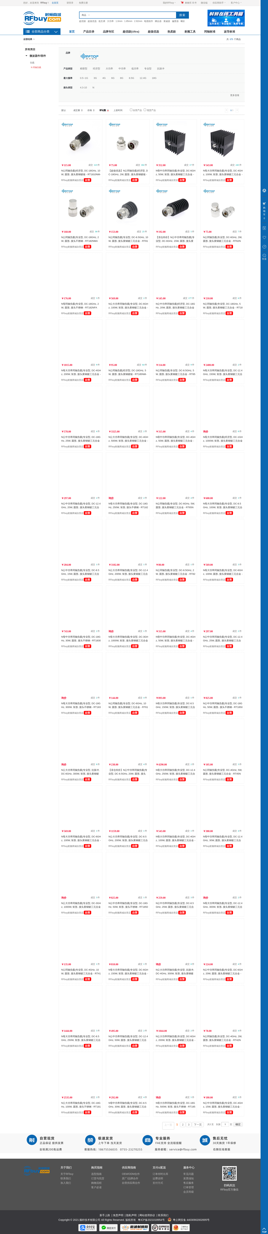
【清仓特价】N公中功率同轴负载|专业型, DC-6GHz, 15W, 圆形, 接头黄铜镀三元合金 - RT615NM (175, 241)
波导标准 (229, 31)
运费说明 (158, 1178)
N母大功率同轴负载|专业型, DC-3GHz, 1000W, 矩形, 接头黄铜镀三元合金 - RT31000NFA (128, 640)
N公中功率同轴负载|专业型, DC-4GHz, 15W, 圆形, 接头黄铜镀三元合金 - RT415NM (223, 1107)
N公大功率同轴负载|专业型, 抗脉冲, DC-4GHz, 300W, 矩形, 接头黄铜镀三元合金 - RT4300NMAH (175, 973)
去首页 (55, 2)
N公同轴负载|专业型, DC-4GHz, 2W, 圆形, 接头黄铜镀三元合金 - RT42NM (222, 1040)
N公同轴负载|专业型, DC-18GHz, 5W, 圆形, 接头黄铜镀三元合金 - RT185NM (223, 307)
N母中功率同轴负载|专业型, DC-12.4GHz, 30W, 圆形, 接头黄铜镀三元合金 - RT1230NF (222, 840)
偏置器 (175, 21)
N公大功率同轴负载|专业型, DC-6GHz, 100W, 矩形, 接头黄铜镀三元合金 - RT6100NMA (128, 307)
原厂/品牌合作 (130, 1178)
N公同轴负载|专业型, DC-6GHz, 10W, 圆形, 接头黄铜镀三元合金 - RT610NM (128, 707)
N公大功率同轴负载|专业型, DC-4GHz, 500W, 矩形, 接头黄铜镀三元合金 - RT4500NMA (128, 441)
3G (95, 78)
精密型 (83, 68)
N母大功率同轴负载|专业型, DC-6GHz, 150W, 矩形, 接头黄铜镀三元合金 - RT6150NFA (128, 973)
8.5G (131, 78)
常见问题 (188, 1173)
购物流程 (96, 1182)
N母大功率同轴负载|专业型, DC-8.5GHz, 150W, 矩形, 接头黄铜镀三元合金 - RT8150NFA (175, 707)
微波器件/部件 (38, 55)
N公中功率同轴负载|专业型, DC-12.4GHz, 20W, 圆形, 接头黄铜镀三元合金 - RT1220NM (80, 507)
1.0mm (119, 21)
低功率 (135, 68)
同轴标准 (209, 31)
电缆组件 (148, 21)
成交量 (76, 110)
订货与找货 (97, 1178)
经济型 (96, 68)
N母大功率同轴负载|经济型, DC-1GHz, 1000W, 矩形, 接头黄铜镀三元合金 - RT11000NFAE (223, 441)
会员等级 (188, 1191)
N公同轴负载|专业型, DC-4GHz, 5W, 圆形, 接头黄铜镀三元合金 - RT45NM (222, 774)
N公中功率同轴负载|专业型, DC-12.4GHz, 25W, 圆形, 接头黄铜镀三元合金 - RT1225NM (222, 640)
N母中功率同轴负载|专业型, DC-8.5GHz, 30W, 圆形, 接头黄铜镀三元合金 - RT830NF (127, 1107)
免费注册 (83, 2)
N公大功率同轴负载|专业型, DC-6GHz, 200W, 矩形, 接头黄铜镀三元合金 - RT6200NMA (175, 1040)
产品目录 (88, 31)
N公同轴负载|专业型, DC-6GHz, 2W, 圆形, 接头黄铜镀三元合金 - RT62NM (222, 241)
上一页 (168, 1124)
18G (154, 78)
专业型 (147, 68)
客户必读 (96, 1187)
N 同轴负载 (36, 67)
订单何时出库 (160, 1173)
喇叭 (183, 21)
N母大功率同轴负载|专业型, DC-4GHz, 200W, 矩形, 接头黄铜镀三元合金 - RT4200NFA (81, 374)
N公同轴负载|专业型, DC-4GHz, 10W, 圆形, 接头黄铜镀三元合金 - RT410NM (81, 973)
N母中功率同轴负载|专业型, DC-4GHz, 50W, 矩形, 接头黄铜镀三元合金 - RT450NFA (175, 640)
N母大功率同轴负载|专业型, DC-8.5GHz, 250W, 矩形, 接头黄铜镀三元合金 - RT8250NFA (80, 1040)
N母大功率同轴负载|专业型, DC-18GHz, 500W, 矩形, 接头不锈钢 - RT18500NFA (175, 1107)
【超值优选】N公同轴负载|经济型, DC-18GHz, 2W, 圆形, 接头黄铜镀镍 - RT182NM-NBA (128, 174)
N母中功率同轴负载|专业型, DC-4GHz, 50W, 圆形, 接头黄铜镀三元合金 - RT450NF (175, 441)
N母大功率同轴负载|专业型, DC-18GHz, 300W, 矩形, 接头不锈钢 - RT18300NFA (81, 707)
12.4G (143, 78)
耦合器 (158, 21)
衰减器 (166, 21)
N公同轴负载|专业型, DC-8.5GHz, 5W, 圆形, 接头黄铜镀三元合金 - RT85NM (175, 374)
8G (121, 78)
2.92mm (138, 21)
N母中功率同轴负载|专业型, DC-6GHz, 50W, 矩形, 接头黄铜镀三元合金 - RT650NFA (175, 174)
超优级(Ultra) (131, 31)
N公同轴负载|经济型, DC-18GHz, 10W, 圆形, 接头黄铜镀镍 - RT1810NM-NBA (81, 174)
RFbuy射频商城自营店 (76, 180)
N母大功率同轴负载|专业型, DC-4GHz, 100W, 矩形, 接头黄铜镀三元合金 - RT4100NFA (223, 174)
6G (112, 78)
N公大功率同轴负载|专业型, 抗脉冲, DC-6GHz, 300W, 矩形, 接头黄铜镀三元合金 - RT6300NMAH (80, 774)
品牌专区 (108, 31)
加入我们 (65, 1182)
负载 (32, 62)
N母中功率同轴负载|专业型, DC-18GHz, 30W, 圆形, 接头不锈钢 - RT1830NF (81, 640)
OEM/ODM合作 (131, 1173)
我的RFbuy (169, 2)
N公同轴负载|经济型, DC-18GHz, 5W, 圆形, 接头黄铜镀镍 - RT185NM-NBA (128, 374)
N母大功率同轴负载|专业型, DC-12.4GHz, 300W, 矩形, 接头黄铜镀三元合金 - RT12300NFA (222, 907)
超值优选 (92, 21)
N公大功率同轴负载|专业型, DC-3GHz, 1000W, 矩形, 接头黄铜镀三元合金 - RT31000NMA (81, 907)
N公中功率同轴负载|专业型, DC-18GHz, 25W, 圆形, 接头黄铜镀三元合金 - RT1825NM (80, 441)
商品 (84, 15)
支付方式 (158, 1182)
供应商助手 (219, 2)
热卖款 (172, 31)
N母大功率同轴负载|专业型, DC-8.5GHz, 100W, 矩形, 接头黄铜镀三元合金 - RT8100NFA (222, 507)
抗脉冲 (160, 68)
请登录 (70, 2)
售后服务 (188, 1182)
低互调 (101, 21)
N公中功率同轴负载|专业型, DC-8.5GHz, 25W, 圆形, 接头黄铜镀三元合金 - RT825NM (175, 907)
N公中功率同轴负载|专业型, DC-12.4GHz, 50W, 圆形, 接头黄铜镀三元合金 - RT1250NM (128, 1040)
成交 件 (94, 165)
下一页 (198, 1124)
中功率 (122, 68)
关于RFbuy (66, 1173)
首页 (72, 31)
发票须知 (188, 1178)
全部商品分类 (41, 31)
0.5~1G (84, 78)
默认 (63, 110)
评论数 (102, 110)
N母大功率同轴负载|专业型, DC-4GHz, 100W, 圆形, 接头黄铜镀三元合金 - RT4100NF (175, 840)
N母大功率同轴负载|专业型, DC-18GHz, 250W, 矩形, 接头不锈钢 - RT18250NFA (128, 507)
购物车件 (191, 2)
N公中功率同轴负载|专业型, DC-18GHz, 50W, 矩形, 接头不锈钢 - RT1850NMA (128, 907)
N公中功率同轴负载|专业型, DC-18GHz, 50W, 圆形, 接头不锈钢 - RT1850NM (223, 707)
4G (104, 78)
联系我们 (65, 1178)
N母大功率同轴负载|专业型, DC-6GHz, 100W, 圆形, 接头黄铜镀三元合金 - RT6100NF (223, 574)
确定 (238, 1124)
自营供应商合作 (131, 1182)
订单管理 (188, 1187)
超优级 (82, 21)
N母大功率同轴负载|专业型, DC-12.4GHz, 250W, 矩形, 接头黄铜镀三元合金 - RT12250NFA (175, 774)
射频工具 (190, 31)
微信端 (204, 2)
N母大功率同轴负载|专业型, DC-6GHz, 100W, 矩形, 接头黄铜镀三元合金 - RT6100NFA (81, 840)
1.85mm (128, 21)
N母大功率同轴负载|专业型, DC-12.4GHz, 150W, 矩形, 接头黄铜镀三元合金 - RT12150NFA (222, 374)
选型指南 (96, 1173)
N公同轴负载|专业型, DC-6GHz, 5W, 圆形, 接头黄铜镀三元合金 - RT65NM (175, 507)
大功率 (110, 21)
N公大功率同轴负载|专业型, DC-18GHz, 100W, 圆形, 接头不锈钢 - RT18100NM (81, 1107)
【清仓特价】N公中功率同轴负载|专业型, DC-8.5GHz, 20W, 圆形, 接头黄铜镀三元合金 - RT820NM (128, 774)
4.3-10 (83, 87)
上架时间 (118, 110)
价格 (89, 110)
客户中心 (236, 2)
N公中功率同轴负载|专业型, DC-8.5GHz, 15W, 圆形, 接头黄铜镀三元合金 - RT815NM (80, 574)
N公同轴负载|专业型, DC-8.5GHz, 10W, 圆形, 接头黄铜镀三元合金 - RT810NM (128, 241)
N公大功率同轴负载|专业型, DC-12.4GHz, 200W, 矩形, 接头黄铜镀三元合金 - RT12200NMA (128, 574)
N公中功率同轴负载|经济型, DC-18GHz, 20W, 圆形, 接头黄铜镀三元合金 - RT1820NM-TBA (175, 307)
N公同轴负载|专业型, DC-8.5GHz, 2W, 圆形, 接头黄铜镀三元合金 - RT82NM (175, 574)
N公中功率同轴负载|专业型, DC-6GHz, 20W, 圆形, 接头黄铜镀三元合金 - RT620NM (223, 973)
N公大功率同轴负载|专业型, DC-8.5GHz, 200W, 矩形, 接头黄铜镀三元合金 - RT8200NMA (128, 840)
